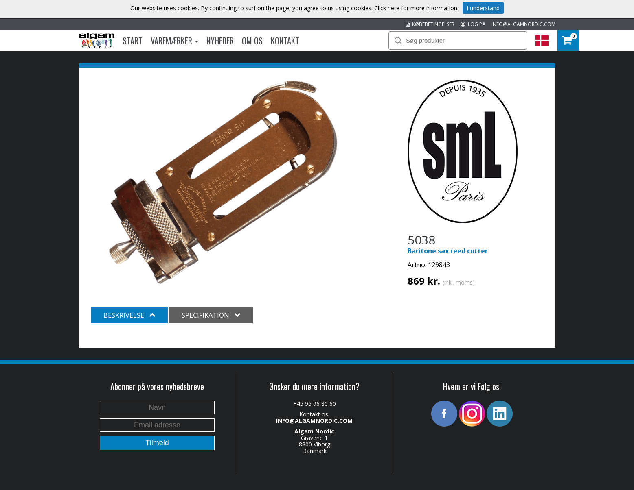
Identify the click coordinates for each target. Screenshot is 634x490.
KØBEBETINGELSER (430, 24)
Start (133, 41)
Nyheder (220, 41)
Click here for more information (415, 8)
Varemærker (174, 41)
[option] (223, 182)
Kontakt (285, 41)
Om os (252, 41)
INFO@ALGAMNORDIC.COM (523, 24)
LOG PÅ (473, 24)
